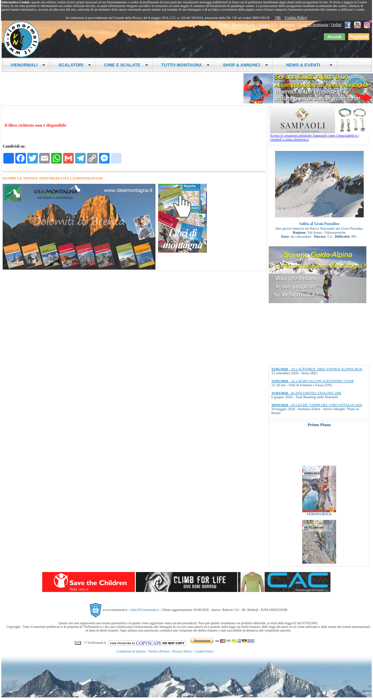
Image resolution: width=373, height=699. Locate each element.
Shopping (287, 24)
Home (224, 24)
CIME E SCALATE (126, 64)
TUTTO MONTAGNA (185, 64)
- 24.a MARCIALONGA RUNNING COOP (312, 381)
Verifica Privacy (159, 651)
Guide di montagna (313, 24)
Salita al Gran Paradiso (319, 223)
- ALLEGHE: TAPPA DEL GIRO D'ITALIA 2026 (316, 405)
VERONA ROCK (319, 517)
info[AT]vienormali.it (144, 610)
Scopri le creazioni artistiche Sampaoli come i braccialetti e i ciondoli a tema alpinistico (320, 135)
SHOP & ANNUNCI (245, 64)
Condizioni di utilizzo (131, 651)
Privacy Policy (182, 651)
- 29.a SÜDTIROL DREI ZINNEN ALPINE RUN (316, 369)
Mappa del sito (243, 24)
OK (278, 17)
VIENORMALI (28, 64)
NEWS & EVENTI (306, 64)
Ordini (336, 24)
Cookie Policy (296, 17)
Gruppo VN (267, 24)
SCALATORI (74, 64)
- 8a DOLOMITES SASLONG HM (306, 393)
